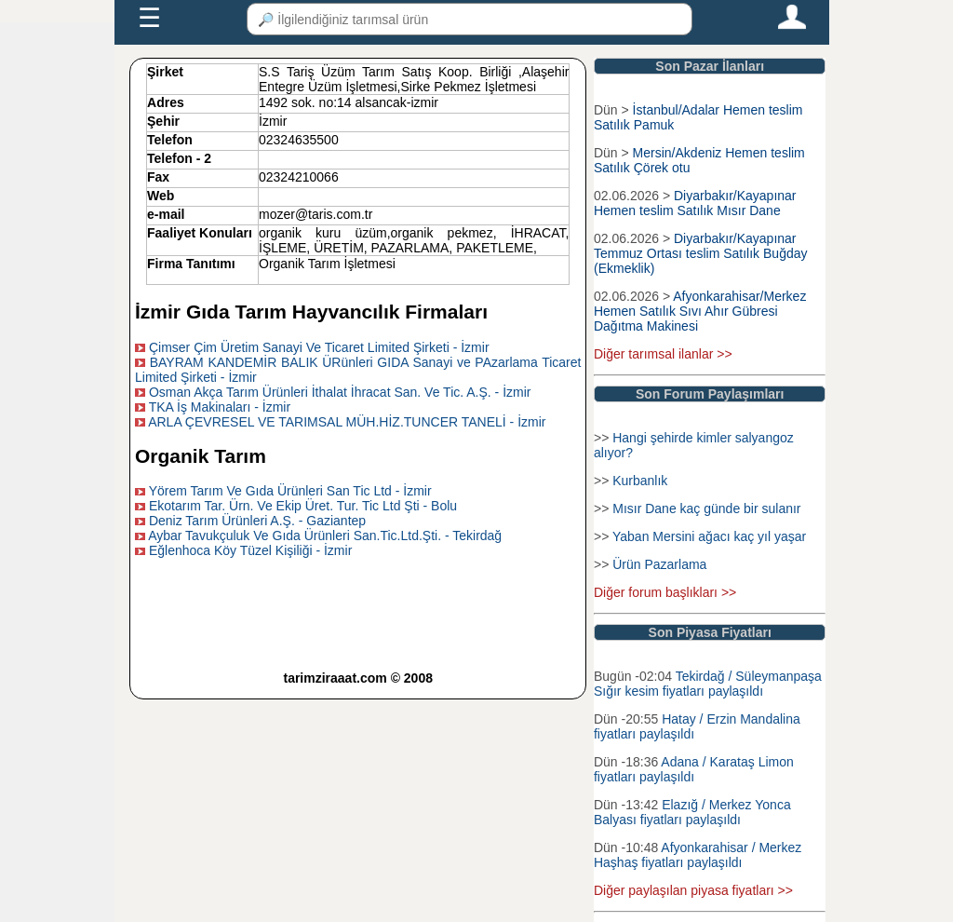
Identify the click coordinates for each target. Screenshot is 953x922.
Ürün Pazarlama (659, 564)
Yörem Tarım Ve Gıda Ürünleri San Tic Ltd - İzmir (290, 490)
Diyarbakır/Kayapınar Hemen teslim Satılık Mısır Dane (695, 203)
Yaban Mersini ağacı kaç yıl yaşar (709, 536)
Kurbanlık (639, 480)
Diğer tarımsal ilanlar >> (663, 353)
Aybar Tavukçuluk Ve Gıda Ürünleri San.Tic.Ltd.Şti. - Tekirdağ (325, 535)
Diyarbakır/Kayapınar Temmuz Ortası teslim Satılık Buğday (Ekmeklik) (701, 253)
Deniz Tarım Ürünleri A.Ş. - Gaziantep (257, 520)
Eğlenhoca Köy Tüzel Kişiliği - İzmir (250, 550)
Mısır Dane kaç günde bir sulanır (706, 508)
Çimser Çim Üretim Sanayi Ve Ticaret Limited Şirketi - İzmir (319, 347)
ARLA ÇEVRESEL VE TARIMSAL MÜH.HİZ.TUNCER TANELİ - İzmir (346, 421)
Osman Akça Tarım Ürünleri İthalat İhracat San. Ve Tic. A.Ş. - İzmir (340, 392)
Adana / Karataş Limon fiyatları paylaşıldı (694, 769)
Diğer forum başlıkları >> (665, 592)
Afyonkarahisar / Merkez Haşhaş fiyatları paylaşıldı (697, 855)
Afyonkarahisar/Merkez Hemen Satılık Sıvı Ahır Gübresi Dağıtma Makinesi (700, 311)
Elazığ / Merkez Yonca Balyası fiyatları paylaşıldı (692, 812)
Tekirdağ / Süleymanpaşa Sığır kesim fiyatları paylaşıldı (708, 683)
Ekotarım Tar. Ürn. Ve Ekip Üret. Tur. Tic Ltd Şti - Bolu (303, 505)
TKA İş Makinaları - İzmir (219, 407)
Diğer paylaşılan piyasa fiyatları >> (693, 890)
